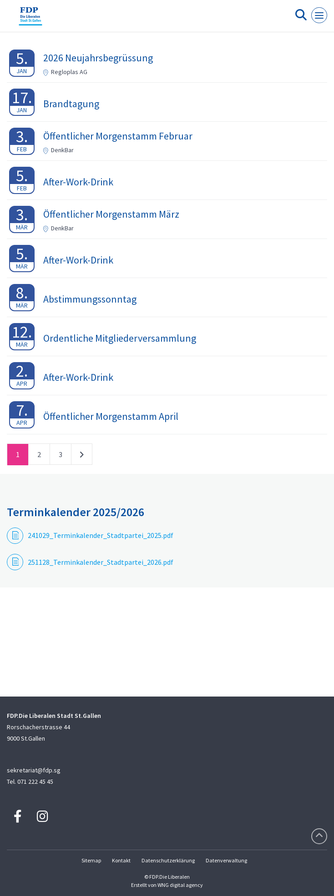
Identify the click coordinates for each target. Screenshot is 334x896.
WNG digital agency (180, 884)
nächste (81, 456)
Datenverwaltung (226, 860)
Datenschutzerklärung (168, 860)
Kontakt (121, 860)
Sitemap (91, 860)
